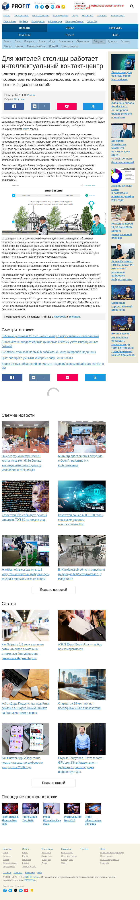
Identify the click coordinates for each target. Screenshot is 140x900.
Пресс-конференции (109, 859)
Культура (112, 41)
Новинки (19, 46)
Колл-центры (37, 21)
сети (71, 859)
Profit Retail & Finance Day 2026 (10, 820)
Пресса (70, 35)
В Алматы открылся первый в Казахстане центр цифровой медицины (49, 352)
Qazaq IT (53, 46)
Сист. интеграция (69, 856)
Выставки (46, 852)
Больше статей (53, 783)
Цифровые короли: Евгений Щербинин (121, 306)
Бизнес (7, 41)
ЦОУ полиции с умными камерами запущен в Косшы (37, 358)
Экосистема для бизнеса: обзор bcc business (121, 76)
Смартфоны (9, 21)
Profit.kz (31, 95)
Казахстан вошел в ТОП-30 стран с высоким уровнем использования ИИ (80, 520)
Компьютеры (67, 852)
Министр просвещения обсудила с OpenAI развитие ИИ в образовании (80, 461)
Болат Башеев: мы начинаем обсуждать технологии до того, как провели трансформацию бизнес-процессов (123, 344)
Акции (44, 863)
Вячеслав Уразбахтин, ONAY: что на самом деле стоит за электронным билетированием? (122, 151)
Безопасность (118, 15)
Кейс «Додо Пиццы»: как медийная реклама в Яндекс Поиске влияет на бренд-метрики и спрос (25, 708)
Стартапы (102, 15)
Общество (99, 41)
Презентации (106, 856)
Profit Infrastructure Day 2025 (93, 820)
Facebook (60, 316)
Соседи (7, 46)
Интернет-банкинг (74, 21)
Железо (42, 41)
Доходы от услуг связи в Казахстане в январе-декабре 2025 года (122, 192)
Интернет (29, 41)
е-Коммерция (55, 21)
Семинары (47, 856)
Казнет (6, 15)
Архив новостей (70, 46)
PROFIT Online (31, 877)
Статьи (70, 27)
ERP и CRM (87, 15)
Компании (24, 35)
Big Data (23, 21)
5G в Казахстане (40, 15)
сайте (26, 129)
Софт (52, 41)
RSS (39, 872)
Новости (24, 28)
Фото (115, 35)
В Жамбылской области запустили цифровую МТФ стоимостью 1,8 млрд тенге (81, 574)
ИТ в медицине (60, 15)
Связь (17, 41)
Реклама (17, 872)
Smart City (92, 21)
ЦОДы (75, 15)
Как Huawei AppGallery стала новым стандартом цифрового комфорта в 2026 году (22, 762)
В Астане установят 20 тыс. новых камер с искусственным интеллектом (50, 336)
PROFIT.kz (30, 880)
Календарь (115, 27)
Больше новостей (53, 590)
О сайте (7, 872)
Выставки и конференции (112, 852)
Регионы (125, 41)
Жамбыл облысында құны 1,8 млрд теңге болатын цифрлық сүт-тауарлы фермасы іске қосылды (25, 574)
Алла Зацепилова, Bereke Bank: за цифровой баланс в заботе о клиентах (123, 110)
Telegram (74, 316)
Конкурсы (46, 859)
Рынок (25, 856)
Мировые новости (36, 46)
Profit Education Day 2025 (52, 820)
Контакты (30, 872)
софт (14, 863)
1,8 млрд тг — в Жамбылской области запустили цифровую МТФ (99, 7)
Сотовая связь (21, 15)
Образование (83, 41)
